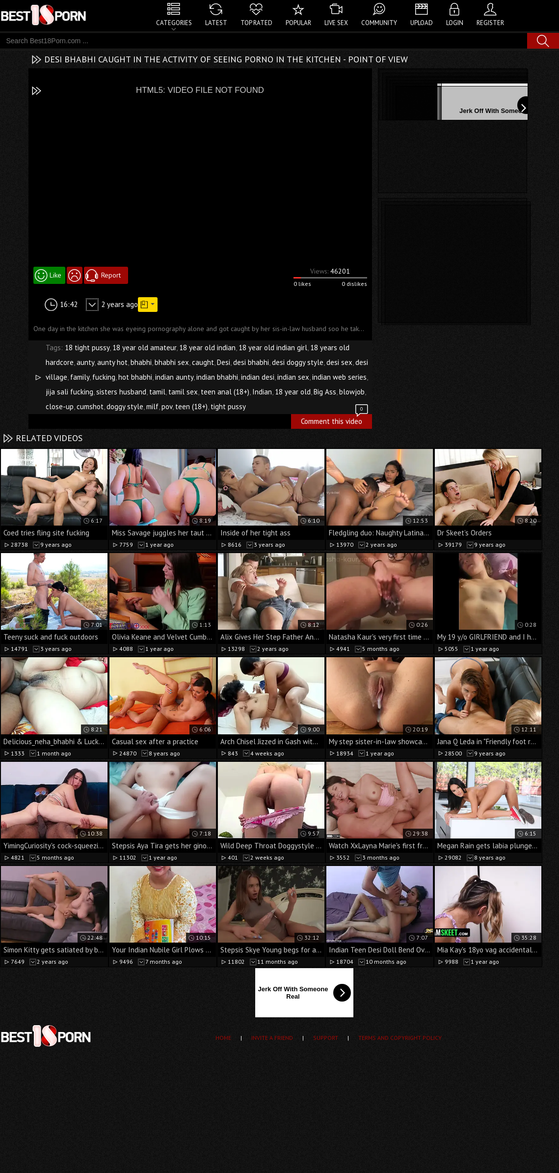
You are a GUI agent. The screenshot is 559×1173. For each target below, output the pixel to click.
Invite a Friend (272, 1037)
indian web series (339, 377)
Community (379, 23)
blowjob (352, 391)
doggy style (124, 406)
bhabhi (141, 362)
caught (203, 362)
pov (166, 406)
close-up (60, 406)
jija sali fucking (69, 391)
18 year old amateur (144, 347)
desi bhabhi (251, 362)
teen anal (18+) (225, 391)
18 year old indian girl (273, 347)
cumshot (90, 406)
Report (111, 275)
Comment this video (335, 420)
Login (454, 23)
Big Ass (325, 391)
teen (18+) (191, 406)
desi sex (339, 362)
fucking (103, 377)
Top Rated (256, 23)
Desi (223, 362)
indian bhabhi (217, 377)
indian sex (293, 377)
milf (152, 406)
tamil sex (183, 391)
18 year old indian (207, 347)
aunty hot (112, 362)
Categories (174, 23)
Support (325, 1037)
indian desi (257, 377)
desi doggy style (297, 362)
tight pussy (228, 406)
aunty (85, 362)
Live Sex (336, 23)
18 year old (293, 391)
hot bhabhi (135, 377)
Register (490, 23)
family (79, 377)
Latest (216, 23)
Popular (298, 23)
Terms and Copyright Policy (400, 1037)
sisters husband (121, 391)
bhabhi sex (172, 362)
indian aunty (174, 377)
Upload (421, 23)
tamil (157, 391)
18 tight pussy (87, 347)
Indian (262, 391)
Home (223, 1037)
